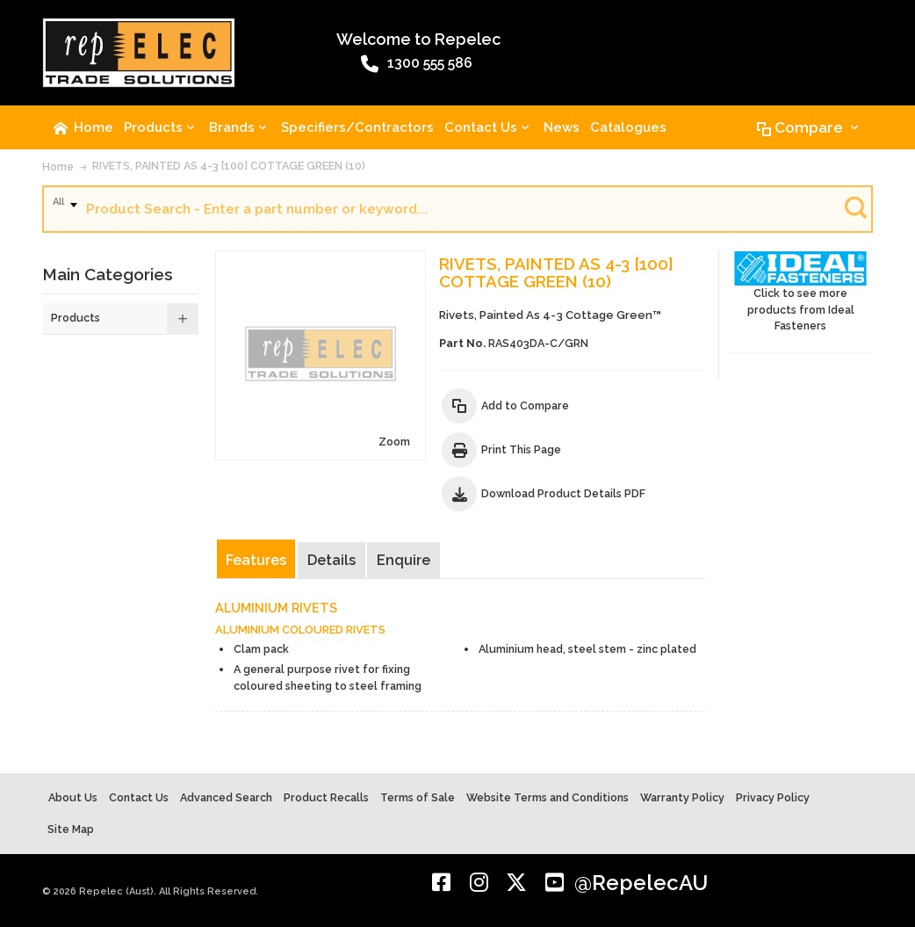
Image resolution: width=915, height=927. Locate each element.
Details (331, 560)
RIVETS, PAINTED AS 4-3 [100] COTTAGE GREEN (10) (228, 165)
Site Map (70, 829)
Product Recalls (326, 797)
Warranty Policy (682, 797)
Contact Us (139, 797)
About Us (72, 797)
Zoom (394, 441)
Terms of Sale (417, 797)
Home (58, 166)
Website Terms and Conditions (547, 797)
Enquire (403, 560)
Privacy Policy (773, 797)
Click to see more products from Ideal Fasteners (800, 292)
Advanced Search (226, 797)
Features (256, 560)
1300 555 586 (416, 64)
